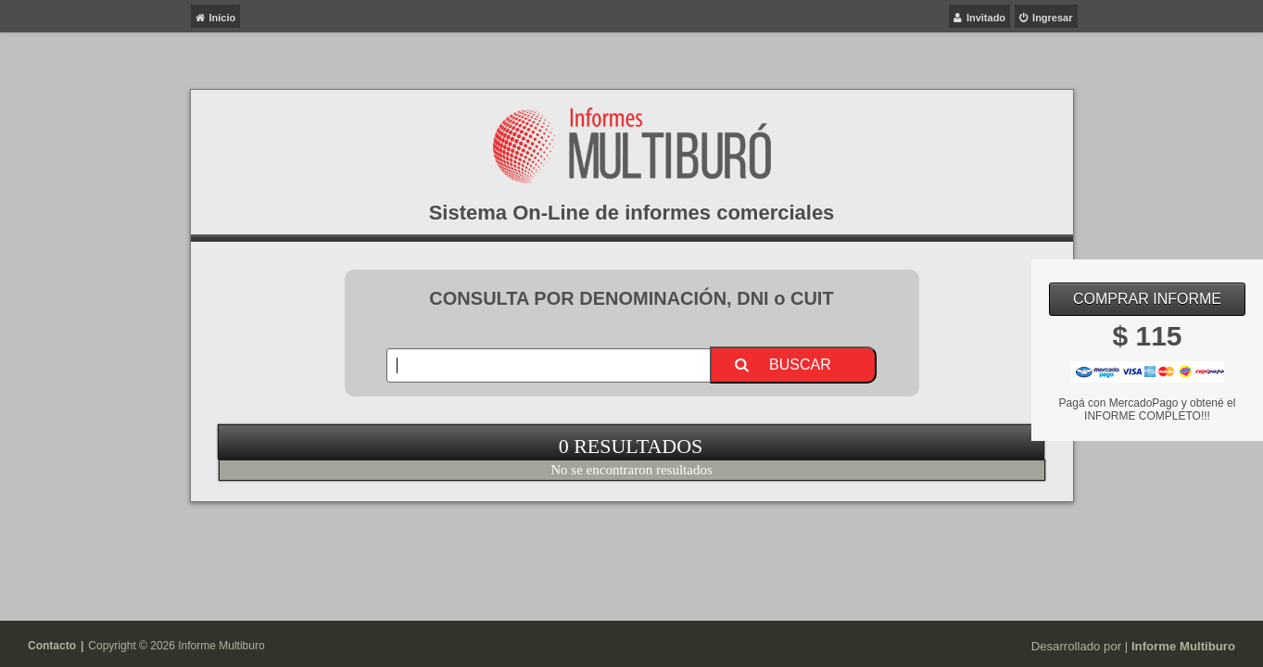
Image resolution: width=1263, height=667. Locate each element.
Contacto (52, 645)
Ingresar (1052, 17)
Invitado (985, 17)
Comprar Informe (1147, 299)
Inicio (222, 17)
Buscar (800, 364)
